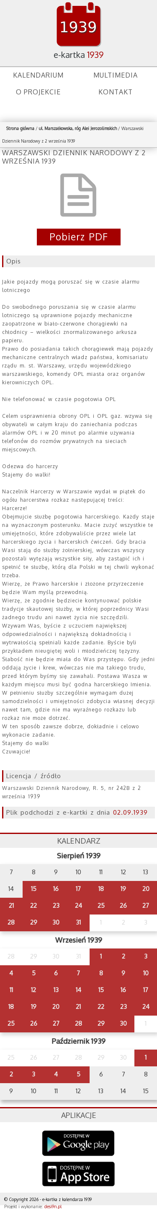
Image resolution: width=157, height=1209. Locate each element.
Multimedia (115, 75)
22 (33, 905)
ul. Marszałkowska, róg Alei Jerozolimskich (78, 128)
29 (33, 922)
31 (78, 922)
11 (11, 990)
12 (33, 990)
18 (101, 889)
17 (78, 889)
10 (146, 973)
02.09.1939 (130, 812)
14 (78, 990)
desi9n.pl (53, 1206)
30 (55, 922)
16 (56, 889)
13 (56, 990)
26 (123, 905)
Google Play (78, 1143)
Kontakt (115, 92)
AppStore (78, 1174)
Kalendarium (38, 75)
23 (56, 905)
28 (11, 922)
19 (123, 889)
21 (11, 905)
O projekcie (38, 92)
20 (145, 889)
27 (145, 905)
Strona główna (20, 128)
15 (33, 889)
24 (78, 905)
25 (101, 905)
